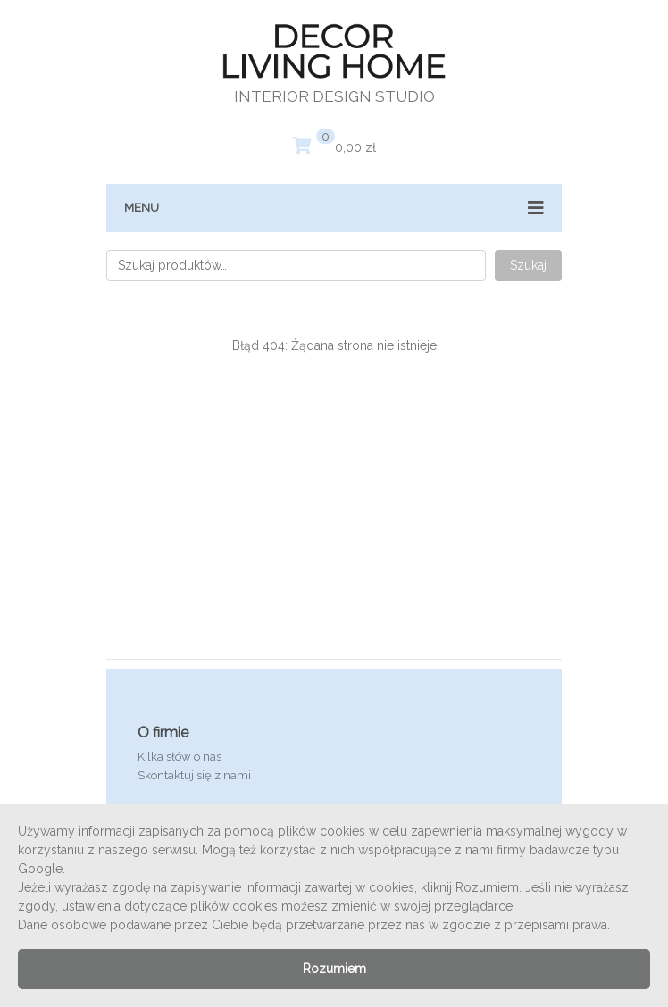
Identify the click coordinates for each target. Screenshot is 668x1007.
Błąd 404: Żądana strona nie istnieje (334, 345)
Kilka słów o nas (179, 756)
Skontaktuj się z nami (194, 775)
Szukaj (528, 265)
